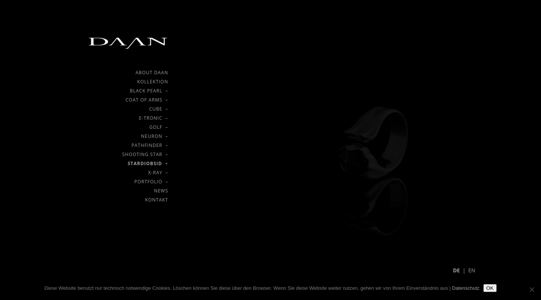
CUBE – (158, 109)
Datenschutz (465, 288)
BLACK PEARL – (149, 91)
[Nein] (531, 289)
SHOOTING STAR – (145, 154)
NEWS (161, 191)
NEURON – (154, 136)
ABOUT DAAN (151, 72)
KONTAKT (156, 200)
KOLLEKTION (152, 81)
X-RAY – (158, 172)
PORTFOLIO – (151, 181)
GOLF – (158, 127)
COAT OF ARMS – (146, 100)
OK (490, 288)
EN (471, 270)
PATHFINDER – (150, 145)
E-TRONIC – (153, 118)
